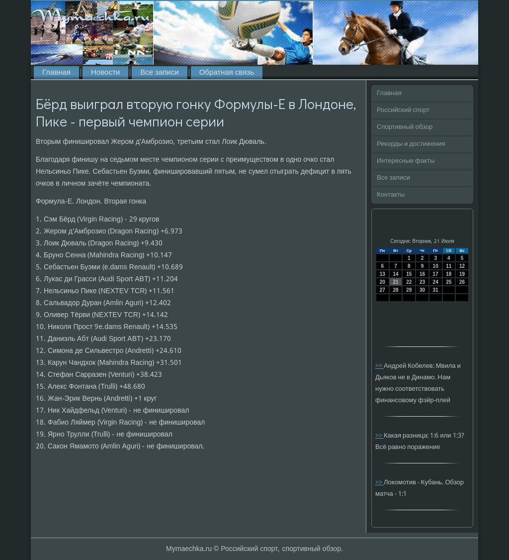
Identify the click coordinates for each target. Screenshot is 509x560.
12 (462, 266)
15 (409, 274)
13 (382, 274)
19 (462, 274)
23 (422, 282)
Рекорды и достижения (411, 144)
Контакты (391, 195)
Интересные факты (405, 161)
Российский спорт (403, 110)
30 (422, 290)
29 (409, 290)
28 (395, 290)
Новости (105, 72)
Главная (56, 72)
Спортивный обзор (404, 127)
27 (382, 290)
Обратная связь (226, 72)
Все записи (159, 72)
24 (435, 282)
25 (448, 282)
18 (448, 274)
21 (395, 282)
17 (435, 274)
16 (422, 274)
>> (379, 366)
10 (435, 266)
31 (435, 290)
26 (462, 282)
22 (409, 282)
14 (395, 274)
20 (382, 282)
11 (448, 266)
